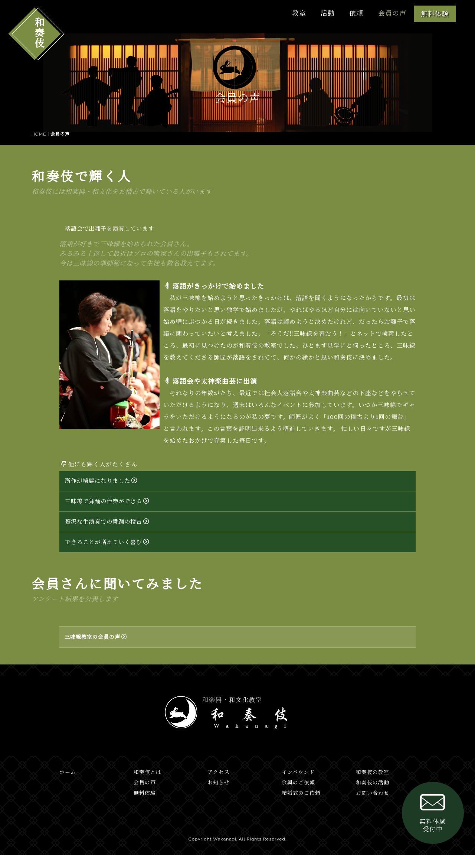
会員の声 (392, 13)
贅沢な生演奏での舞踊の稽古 (107, 521)
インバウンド (298, 772)
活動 (326, 13)
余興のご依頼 (298, 783)
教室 (297, 13)
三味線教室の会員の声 (96, 637)
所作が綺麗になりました (101, 481)
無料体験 (435, 14)
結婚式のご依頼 (301, 793)
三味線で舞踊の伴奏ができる (107, 501)
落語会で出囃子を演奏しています (109, 228)
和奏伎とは (147, 772)
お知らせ (218, 783)
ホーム (67, 772)
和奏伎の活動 (372, 783)
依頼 (355, 13)
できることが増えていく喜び (107, 542)
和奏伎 (38, 32)
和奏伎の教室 (372, 772)
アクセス (218, 772)
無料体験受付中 (426, 805)
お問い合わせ (372, 793)
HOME (39, 134)
